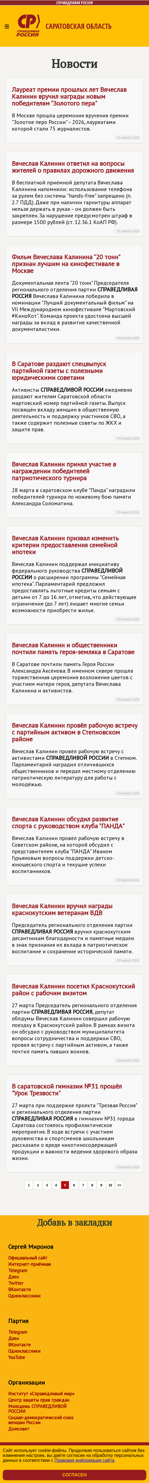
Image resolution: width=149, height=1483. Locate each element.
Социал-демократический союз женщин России (40, 1420)
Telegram (17, 1270)
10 (110, 1185)
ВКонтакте (19, 1289)
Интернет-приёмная (29, 1264)
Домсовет (18, 1428)
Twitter (15, 1283)
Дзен (13, 1276)
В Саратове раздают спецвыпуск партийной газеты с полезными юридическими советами (76, 400)
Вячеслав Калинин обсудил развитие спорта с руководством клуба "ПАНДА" (76, 849)
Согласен (74, 1475)
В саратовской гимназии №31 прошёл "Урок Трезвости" (76, 1126)
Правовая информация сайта (84, 1460)
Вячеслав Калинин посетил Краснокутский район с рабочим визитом (76, 1022)
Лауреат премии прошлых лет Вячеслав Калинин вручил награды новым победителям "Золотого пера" (76, 112)
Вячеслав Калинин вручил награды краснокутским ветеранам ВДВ (76, 932)
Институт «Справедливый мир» (41, 1393)
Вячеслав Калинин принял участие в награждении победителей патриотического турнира (76, 487)
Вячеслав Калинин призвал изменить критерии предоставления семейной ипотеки (76, 578)
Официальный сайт (27, 1257)
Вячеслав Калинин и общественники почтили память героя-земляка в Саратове (76, 671)
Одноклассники (24, 1295)
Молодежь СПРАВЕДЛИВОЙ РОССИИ (37, 1409)
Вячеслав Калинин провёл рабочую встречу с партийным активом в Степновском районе (76, 758)
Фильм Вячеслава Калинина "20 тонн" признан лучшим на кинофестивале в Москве (76, 297)
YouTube (16, 1357)
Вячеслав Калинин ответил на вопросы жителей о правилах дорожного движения (76, 196)
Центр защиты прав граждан (38, 1400)
